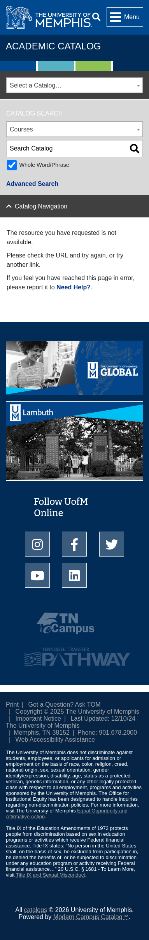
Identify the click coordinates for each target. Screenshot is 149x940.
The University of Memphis (42, 725)
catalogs (35, 910)
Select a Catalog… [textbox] (35, 85)
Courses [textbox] (21, 129)
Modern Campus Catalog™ (91, 917)
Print (12, 704)
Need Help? (73, 287)
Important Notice (38, 718)
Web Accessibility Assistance (55, 739)
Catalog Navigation (41, 206)
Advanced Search (32, 183)
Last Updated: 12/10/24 (103, 718)
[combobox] (74, 85)
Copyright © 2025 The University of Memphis (77, 711)
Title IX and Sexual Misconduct (50, 875)
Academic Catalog (53, 46)
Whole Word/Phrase (44, 165)
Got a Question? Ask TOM (64, 704)
